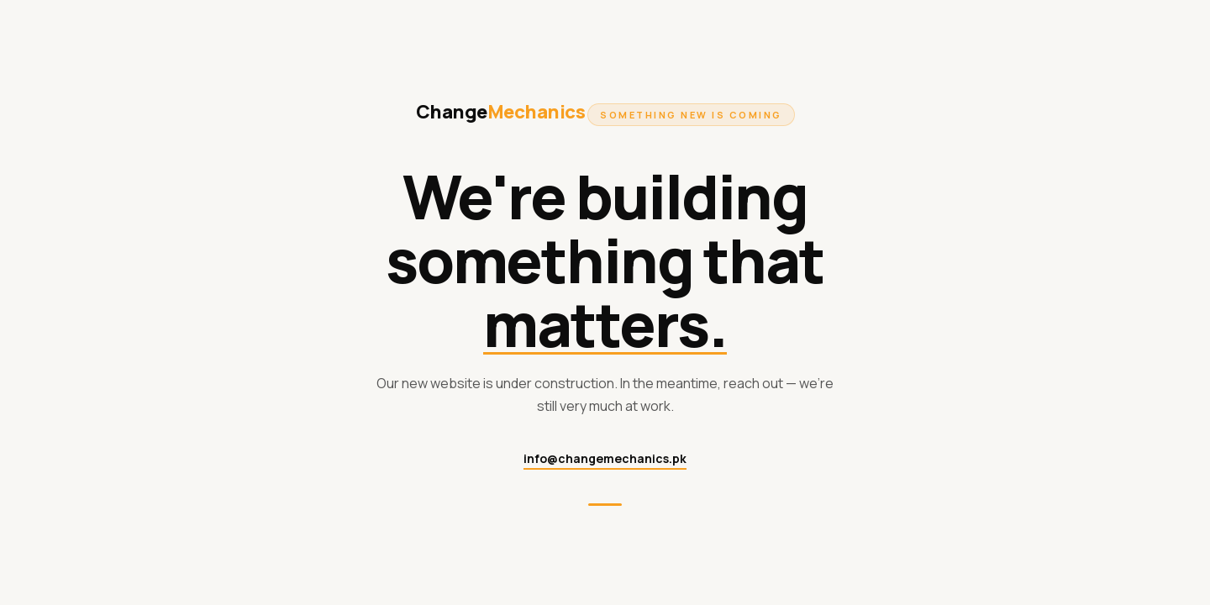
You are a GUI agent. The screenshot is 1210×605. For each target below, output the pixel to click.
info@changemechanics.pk (605, 458)
